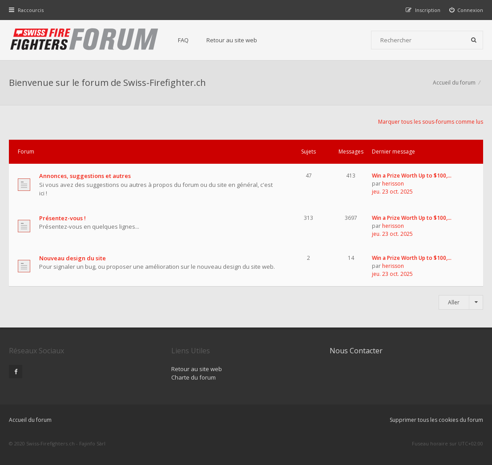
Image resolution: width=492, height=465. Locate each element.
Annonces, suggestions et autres (85, 176)
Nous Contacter (356, 351)
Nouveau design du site (72, 258)
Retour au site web (231, 40)
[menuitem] (466, 10)
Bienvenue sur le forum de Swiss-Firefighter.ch (107, 83)
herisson (393, 183)
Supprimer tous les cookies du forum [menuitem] (436, 420)
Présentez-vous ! (62, 218)
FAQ (183, 40)
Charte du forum (193, 377)
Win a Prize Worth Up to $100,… (412, 175)
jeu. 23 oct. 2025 (392, 191)
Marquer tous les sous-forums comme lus (430, 121)
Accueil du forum (30, 420)
